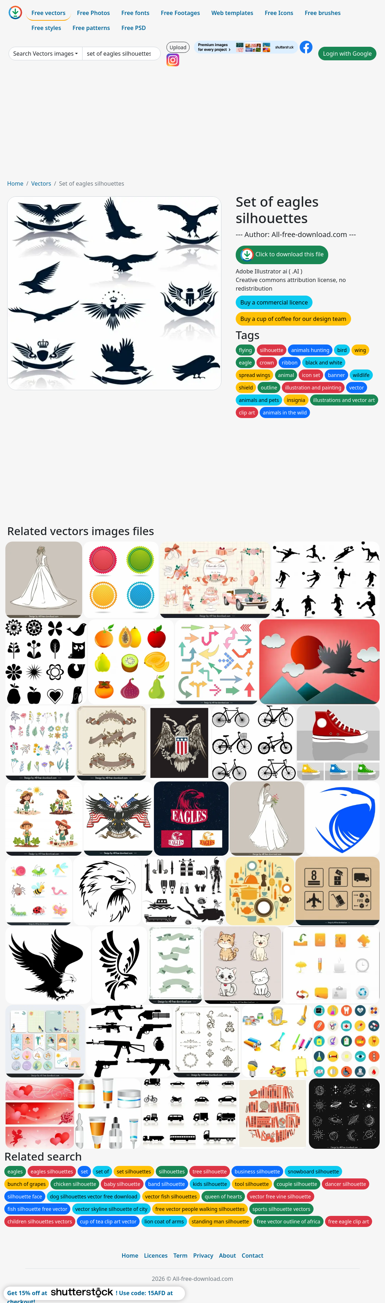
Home (15, 183)
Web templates (232, 13)
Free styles (46, 28)
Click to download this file (282, 255)
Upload (178, 47)
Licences (156, 1255)
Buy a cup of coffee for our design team (293, 319)
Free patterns (91, 28)
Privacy (203, 1255)
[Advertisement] (192, 126)
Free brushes (323, 13)
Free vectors (48, 13)
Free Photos (93, 13)
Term (180, 1255)
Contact (253, 1255)
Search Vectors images (43, 53)
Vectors (41, 183)
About (227, 1255)
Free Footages (180, 13)
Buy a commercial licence (274, 302)
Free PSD (133, 28)
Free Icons (279, 13)
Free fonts (135, 13)
